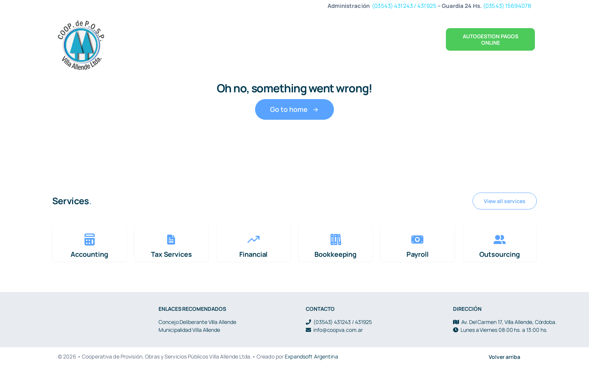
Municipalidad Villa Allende (189, 329)
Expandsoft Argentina (311, 356)
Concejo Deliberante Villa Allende (197, 321)
